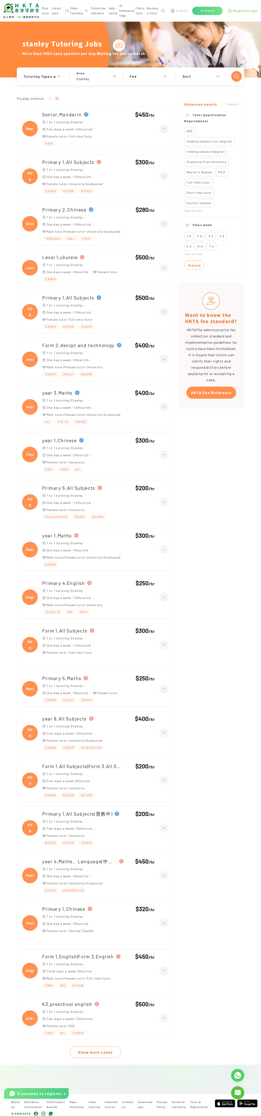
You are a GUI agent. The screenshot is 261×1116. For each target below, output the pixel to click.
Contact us (127, 1104)
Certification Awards (55, 1104)
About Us (15, 1104)
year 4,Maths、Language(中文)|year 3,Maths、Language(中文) (79, 861)
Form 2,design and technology (78, 345)
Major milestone (77, 1104)
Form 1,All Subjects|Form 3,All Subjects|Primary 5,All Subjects (83, 766)
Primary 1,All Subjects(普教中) (77, 814)
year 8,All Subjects (64, 718)
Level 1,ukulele (60, 257)
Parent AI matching (179, 1104)
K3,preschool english (67, 1004)
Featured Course (111, 1104)
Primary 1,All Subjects (68, 162)
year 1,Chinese (59, 440)
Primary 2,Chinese (64, 209)
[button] (130, 76)
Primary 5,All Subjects (68, 488)
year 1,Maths (57, 535)
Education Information (33, 1104)
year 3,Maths (57, 393)
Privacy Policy (162, 1104)
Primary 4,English (63, 583)
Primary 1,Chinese (63, 909)
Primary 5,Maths (61, 678)
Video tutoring (95, 1104)
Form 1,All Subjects (64, 630)
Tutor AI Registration (199, 1104)
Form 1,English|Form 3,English (78, 956)
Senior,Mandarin (62, 114)
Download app (145, 1104)
